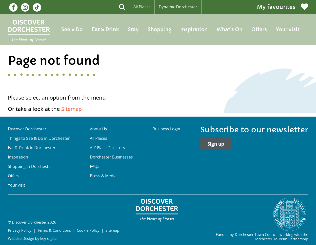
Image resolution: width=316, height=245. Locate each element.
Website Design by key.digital (33, 238)
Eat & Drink (105, 29)
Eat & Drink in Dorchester (32, 147)
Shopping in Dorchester (30, 166)
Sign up (215, 143)
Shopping (159, 29)
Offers (259, 29)
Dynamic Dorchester (178, 7)
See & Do (72, 29)
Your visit (287, 29)
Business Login (166, 129)
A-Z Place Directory (107, 147)
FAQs (94, 166)
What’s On (229, 29)
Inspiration (194, 29)
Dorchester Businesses (111, 157)
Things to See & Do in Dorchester (39, 138)
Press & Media (103, 175)
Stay (133, 29)
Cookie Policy (88, 230)
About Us (98, 129)
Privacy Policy (19, 230)
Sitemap (71, 108)
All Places (142, 7)
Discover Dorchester (27, 129)
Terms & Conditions (54, 230)
